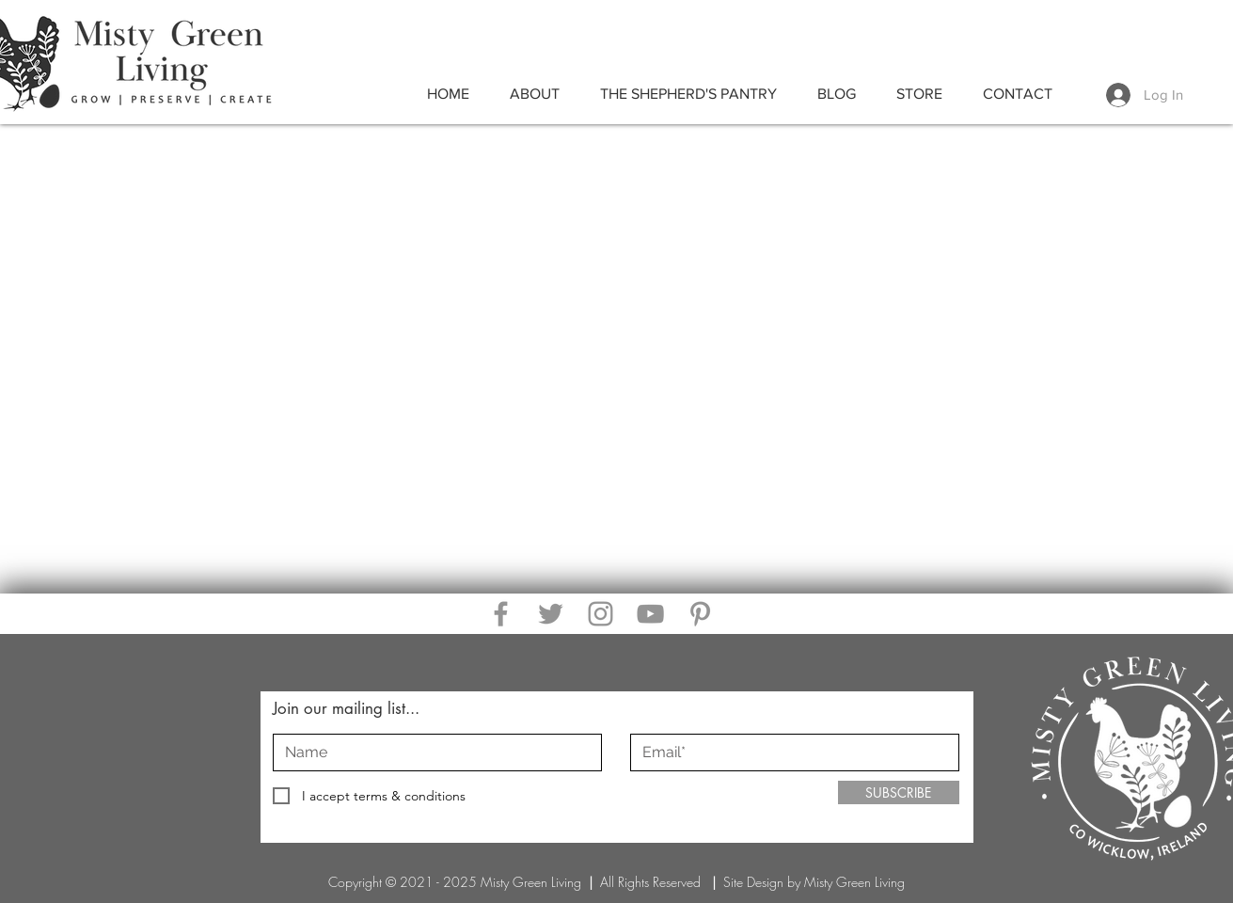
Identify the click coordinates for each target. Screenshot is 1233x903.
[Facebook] (500, 613)
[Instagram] (600, 613)
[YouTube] (650, 613)
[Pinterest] (700, 613)
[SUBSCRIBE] (898, 792)
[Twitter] (550, 613)
